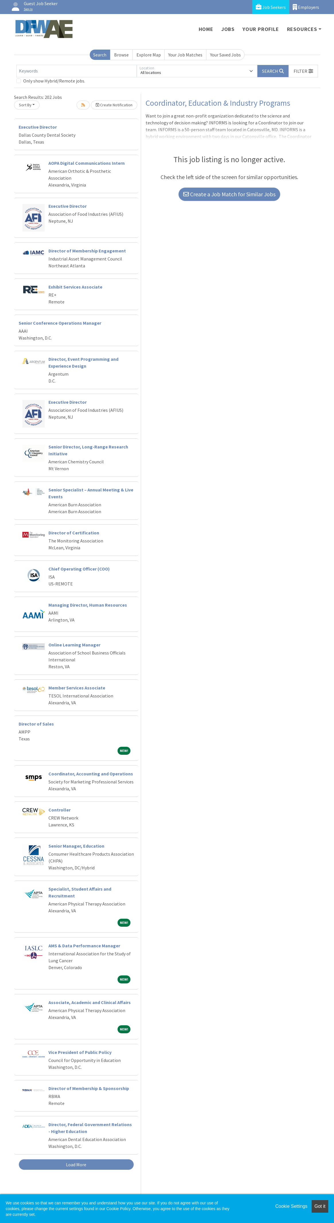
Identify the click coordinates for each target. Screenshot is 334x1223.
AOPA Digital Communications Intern (86, 163)
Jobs (228, 29)
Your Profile (261, 29)
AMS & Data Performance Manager (84, 945)
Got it (320, 1206)
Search (99, 55)
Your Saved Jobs (225, 55)
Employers (306, 7)
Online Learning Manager (74, 645)
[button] (303, 71)
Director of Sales (36, 724)
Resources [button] (302, 29)
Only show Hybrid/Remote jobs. (54, 81)
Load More (76, 1164)
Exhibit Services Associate (75, 287)
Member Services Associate (76, 688)
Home (206, 29)
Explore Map (148, 55)
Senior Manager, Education (76, 846)
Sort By (25, 104)
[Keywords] (76, 71)
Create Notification (114, 104)
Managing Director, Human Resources (87, 605)
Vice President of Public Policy (80, 1052)
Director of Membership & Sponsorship (88, 1088)
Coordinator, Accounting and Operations (90, 774)
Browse (121, 55)
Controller (59, 810)
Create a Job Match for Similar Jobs (229, 194)
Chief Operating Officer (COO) (79, 569)
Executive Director (38, 127)
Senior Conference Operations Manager (60, 323)
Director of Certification (73, 533)
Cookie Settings (291, 1206)
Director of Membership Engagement (87, 251)
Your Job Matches (185, 55)
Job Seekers (271, 7)
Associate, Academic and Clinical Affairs (89, 1002)
